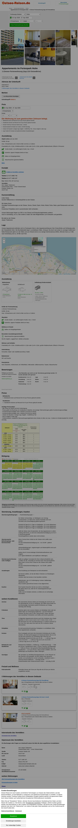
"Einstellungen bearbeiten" (34, 803)
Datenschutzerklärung (7, 811)
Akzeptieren (13, 816)
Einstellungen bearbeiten (13, 821)
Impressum (19, 811)
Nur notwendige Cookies (13, 825)
